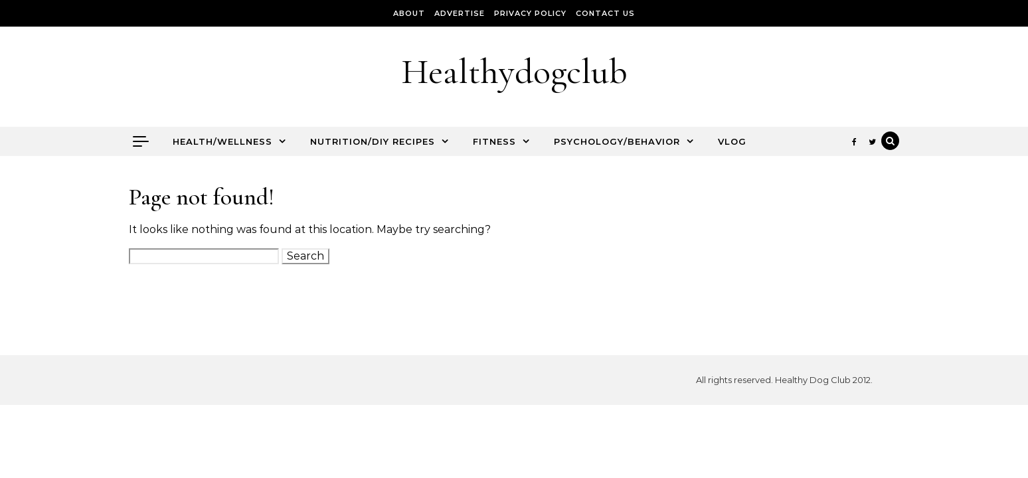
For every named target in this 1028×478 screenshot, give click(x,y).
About (409, 13)
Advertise (459, 13)
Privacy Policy (530, 13)
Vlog (732, 141)
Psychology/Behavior (617, 141)
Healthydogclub (514, 71)
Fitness (494, 141)
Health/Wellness (222, 141)
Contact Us (605, 13)
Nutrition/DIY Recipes (372, 141)
